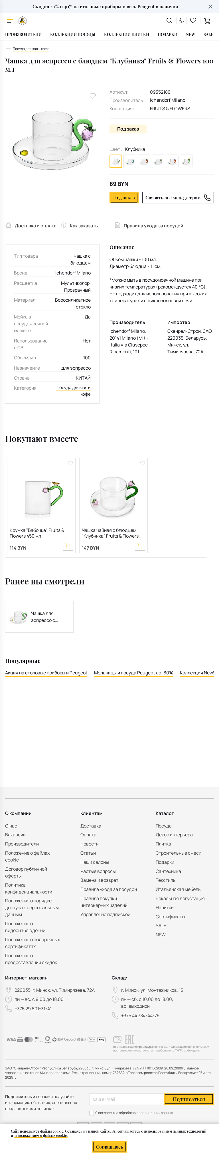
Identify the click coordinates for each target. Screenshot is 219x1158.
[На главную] (22, 20)
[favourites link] (193, 20)
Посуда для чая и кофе (74, 391)
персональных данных (155, 1112)
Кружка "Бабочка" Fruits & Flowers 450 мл (37, 533)
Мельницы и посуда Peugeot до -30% (133, 674)
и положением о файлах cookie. (41, 1135)
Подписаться (189, 1099)
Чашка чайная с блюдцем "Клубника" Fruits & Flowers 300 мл (110, 534)
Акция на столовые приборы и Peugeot (46, 674)
